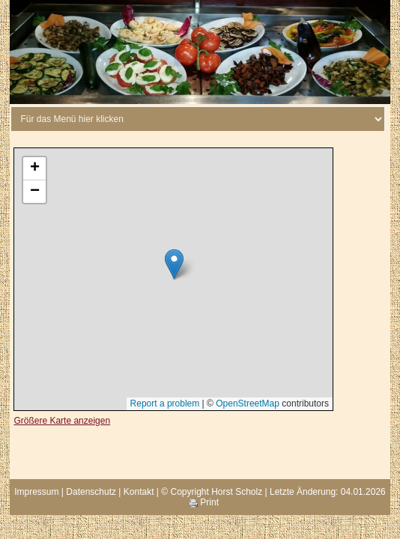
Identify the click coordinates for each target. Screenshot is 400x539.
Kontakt (139, 492)
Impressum (36, 492)
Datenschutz (91, 492)
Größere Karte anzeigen (61, 420)
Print (204, 502)
